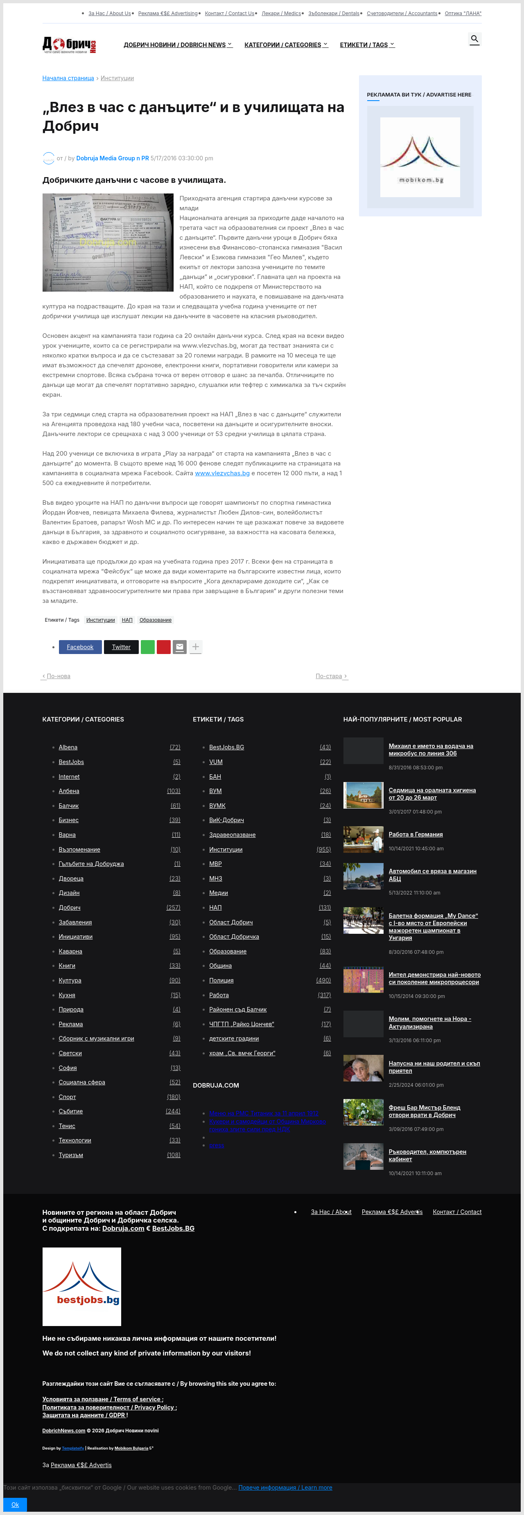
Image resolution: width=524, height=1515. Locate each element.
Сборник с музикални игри (120, 1038)
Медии (270, 893)
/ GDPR (84, 1415)
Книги (120, 966)
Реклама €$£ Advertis (81, 1464)
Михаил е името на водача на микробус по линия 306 (431, 749)
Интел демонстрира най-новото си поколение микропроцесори (435, 978)
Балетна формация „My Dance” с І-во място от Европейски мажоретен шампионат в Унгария (433, 927)
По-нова (59, 675)
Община (270, 966)
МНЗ (270, 878)
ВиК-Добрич (270, 820)
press (216, 1145)
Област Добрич (270, 922)
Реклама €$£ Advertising (168, 13)
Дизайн (120, 893)
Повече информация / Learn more (285, 1487)
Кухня (120, 995)
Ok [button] (15, 1504)
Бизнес (120, 820)
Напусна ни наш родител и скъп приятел (434, 1067)
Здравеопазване (270, 835)
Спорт (120, 1097)
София (120, 1068)
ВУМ (270, 791)
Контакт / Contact (457, 1211)
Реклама (120, 1024)
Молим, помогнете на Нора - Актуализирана (430, 1022)
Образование (156, 620)
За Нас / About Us (109, 13)
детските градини (270, 1038)
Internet (120, 777)
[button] (475, 39)
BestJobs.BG (270, 747)
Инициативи (120, 937)
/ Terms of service (102, 1399)
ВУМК (270, 806)
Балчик (120, 806)
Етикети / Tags (364, 44)
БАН (270, 777)
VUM (270, 762)
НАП (127, 620)
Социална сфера (120, 1082)
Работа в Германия (416, 834)
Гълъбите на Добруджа (120, 864)
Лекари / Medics (281, 13)
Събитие (120, 1111)
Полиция (270, 980)
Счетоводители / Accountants (402, 13)
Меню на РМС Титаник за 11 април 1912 (263, 1113)
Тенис (120, 1126)
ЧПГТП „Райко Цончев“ (270, 1024)
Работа (270, 995)
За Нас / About (331, 1211)
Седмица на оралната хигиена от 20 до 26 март (432, 794)
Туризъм (120, 1155)
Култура (120, 980)
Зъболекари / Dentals (333, 13)
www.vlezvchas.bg (222, 473)
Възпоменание (120, 849)
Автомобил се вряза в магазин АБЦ (433, 875)
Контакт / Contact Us (230, 13)
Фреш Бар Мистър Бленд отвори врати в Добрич (425, 1111)
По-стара (329, 675)
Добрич (120, 908)
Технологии (120, 1140)
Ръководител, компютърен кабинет (428, 1155)
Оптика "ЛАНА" (463, 13)
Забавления (120, 922)
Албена (120, 791)
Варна (120, 835)
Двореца (120, 878)
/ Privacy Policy (109, 1407)
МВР (270, 864)
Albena (120, 747)
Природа (120, 1009)
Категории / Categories (282, 44)
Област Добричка (270, 937)
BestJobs (120, 762)
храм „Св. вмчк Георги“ (270, 1053)
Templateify (73, 1448)
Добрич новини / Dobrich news (175, 44)
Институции (117, 78)
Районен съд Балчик (270, 1009)
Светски (120, 1053)
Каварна (120, 951)
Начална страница (68, 78)
